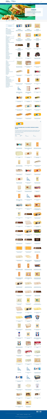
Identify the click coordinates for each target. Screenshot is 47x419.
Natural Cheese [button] (9, 30)
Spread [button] (8, 73)
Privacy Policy (21, 414)
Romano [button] (8, 49)
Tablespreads (12, 20)
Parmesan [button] (8, 41)
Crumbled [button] (8, 65)
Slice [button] (8, 72)
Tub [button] (7, 74)
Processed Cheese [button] (9, 32)
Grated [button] (8, 68)
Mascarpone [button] (8, 56)
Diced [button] (8, 67)
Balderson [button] (8, 77)
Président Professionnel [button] (10, 86)
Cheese (6, 20)
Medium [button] (8, 40)
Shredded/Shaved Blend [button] (10, 71)
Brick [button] (7, 50)
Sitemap (29, 414)
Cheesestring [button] (8, 64)
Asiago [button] (8, 46)
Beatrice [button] (8, 78)
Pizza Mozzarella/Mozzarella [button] (10, 31)
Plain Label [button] (8, 85)
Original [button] (8, 48)
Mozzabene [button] (8, 83)
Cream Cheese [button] (9, 29)
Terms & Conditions (26, 414)
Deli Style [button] (8, 54)
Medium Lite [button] (8, 57)
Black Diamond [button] (9, 79)
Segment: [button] (7, 28)
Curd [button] (7, 66)
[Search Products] (35, 1)
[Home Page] (15, 1)
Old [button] (7, 43)
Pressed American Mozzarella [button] (10, 42)
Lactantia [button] (8, 82)
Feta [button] (7, 47)
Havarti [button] (8, 55)
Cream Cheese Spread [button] (9, 53)
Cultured (9, 20)
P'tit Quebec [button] (8, 84)
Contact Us (18, 414)
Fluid (15, 20)
